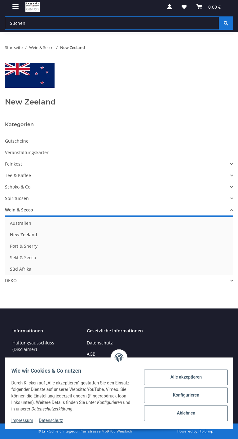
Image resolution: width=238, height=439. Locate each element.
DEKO (11, 280)
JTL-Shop (205, 431)
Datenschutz (55, 420)
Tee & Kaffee (18, 175)
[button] (169, 7)
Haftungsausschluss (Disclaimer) (33, 346)
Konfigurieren (182, 394)
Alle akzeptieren (182, 377)
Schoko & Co (17, 187)
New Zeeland (23, 234)
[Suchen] (226, 23)
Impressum (26, 420)
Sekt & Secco (23, 257)
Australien (20, 223)
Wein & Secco (19, 210)
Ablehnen (182, 412)
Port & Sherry (23, 246)
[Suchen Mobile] (112, 23)
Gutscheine (17, 141)
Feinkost (13, 164)
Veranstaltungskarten (27, 152)
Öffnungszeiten (28, 360)
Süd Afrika (20, 269)
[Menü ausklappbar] (15, 4)
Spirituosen (17, 198)
